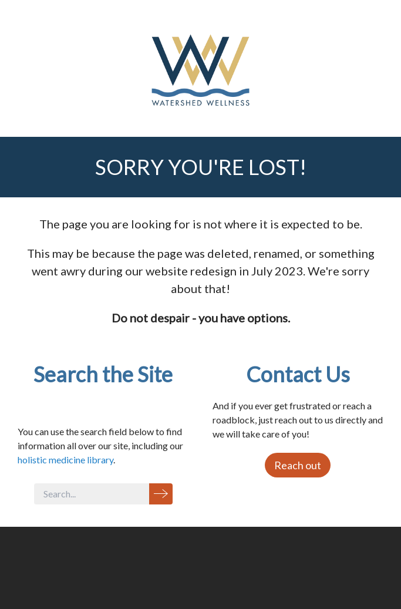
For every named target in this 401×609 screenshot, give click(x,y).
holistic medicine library (65, 459)
